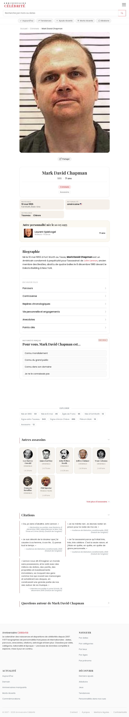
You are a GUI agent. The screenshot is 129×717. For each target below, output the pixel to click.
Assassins (64, 192)
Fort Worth (25, 206)
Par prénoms (85, 660)
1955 (59, 178)
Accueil (23, 28)
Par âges (83, 655)
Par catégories (86, 643)
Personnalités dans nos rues (92, 698)
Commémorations (11, 698)
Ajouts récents (64, 20)
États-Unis (35, 206)
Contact (74, 712)
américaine (73, 204)
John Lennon (91, 260)
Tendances (44, 20)
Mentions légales (101, 712)
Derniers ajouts (86, 676)
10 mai (24, 204)
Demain (6, 681)
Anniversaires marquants (14, 687)
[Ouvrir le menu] (124, 4)
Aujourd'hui (26, 20)
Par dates (83, 638)
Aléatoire (103, 20)
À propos (86, 712)
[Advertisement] (64, 392)
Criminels (35, 28)
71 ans (68, 178)
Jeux (81, 687)
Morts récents (85, 20)
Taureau (26, 215)
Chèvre (37, 215)
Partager (64, 159)
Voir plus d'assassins (98, 502)
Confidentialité (120, 712)
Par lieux (83, 649)
